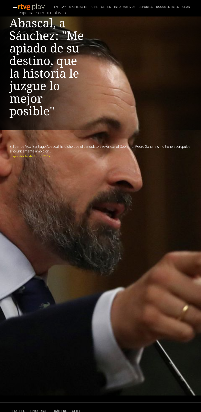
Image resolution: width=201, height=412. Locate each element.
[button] (13, 7)
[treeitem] (60, 7)
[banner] (35, 7)
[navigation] (122, 7)
